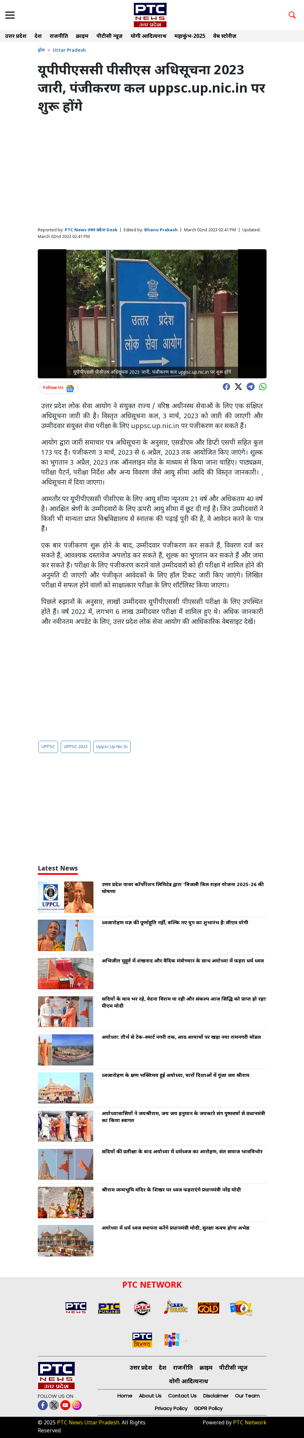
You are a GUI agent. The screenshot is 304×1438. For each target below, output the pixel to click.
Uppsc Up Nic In (112, 747)
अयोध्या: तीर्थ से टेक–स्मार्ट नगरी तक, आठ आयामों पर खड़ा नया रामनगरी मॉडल (181, 1037)
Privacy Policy (171, 1408)
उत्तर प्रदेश (16, 36)
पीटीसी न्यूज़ (109, 36)
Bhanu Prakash (161, 230)
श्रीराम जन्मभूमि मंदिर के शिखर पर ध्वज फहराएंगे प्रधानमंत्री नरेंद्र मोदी (171, 1190)
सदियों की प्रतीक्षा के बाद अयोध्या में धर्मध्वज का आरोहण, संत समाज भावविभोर (182, 1152)
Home (124, 1395)
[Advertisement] (152, 171)
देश (38, 36)
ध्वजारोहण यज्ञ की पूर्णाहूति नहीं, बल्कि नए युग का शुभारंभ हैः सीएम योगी (175, 923)
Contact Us (182, 1395)
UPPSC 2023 (76, 747)
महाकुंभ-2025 (189, 36)
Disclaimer (215, 1395)
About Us (150, 1395)
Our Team (247, 1395)
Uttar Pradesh (69, 50)
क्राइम (82, 36)
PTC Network (250, 1423)
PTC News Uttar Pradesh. (88, 1423)
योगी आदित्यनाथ (148, 36)
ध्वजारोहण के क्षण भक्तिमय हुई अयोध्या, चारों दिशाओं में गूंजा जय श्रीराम (175, 1076)
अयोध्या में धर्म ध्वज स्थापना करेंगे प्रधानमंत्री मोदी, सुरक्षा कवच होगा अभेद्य (176, 1228)
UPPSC (48, 747)
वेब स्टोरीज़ (224, 36)
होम (41, 50)
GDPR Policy (208, 1408)
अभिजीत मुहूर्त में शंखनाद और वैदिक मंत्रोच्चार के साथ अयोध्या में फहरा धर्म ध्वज (183, 961)
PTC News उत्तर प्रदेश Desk (91, 230)
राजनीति (59, 36)
